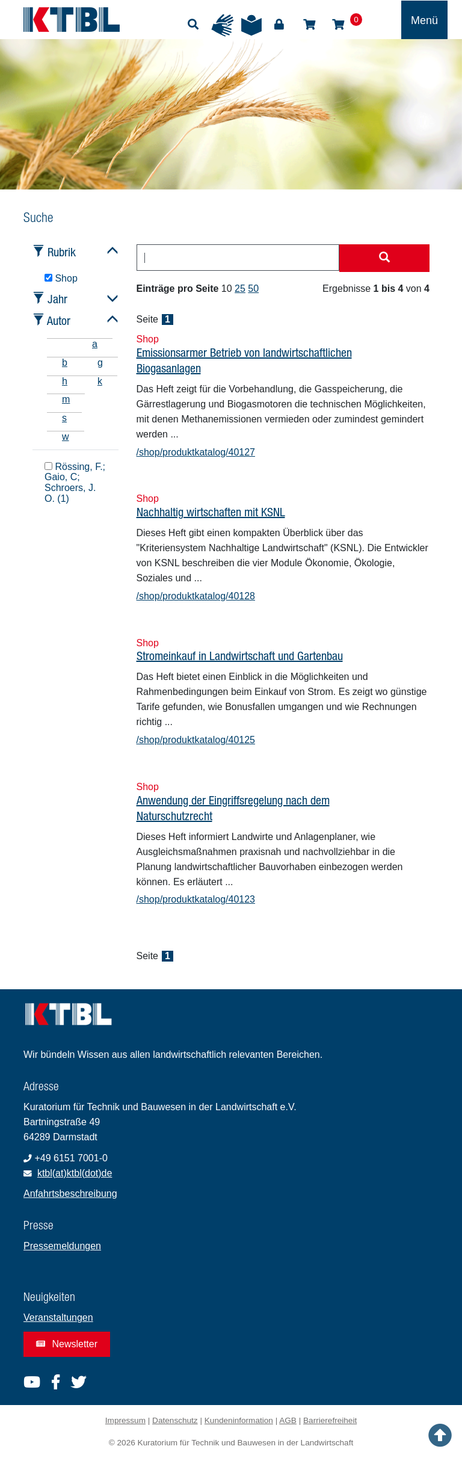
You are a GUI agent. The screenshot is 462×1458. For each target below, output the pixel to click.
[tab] (62, 344)
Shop (309, 24)
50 (253, 288)
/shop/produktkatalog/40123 (196, 899)
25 (240, 288)
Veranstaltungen (58, 1317)
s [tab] (64, 418)
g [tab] (100, 362)
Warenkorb (338, 24)
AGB (288, 1420)
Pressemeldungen (62, 1246)
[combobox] (238, 257)
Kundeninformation (239, 1420)
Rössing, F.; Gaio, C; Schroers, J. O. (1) (75, 483)
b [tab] (64, 362)
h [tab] (64, 381)
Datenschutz (175, 1420)
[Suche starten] (384, 258)
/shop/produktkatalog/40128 (196, 596)
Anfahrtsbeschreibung (70, 1193)
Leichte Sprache (251, 25)
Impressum (125, 1420)
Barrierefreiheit (330, 1420)
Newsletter (66, 1344)
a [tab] (94, 344)
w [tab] (65, 436)
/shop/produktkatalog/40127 (196, 452)
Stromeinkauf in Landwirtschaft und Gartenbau (240, 656)
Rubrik (62, 252)
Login (279, 24)
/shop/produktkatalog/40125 (196, 740)
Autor (58, 320)
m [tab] (66, 399)
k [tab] (99, 381)
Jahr (57, 299)
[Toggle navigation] (424, 20)
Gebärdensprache (223, 25)
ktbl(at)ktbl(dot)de (74, 1173)
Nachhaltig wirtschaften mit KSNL (211, 512)
